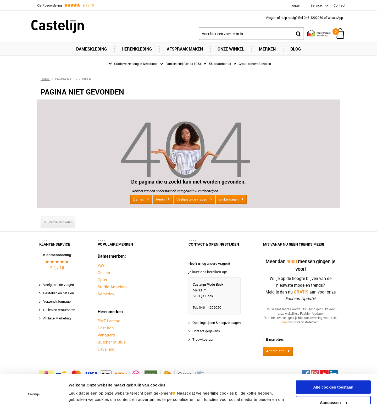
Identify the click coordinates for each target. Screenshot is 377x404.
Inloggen (295, 5)
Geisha (104, 272)
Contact (340, 5)
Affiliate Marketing (57, 318)
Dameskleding (91, 49)
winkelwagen (229, 199)
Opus (102, 279)
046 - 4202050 (210, 307)
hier (284, 322)
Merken (267, 49)
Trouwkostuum (203, 339)
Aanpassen (333, 375)
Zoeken (298, 34)
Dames (138, 199)
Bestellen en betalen (58, 293)
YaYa (102, 265)
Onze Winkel (231, 49)
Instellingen (80, 393)
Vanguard (106, 334)
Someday (106, 293)
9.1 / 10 (57, 268)
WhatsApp (335, 17)
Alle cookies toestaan (333, 360)
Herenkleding (137, 49)
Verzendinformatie (57, 301)
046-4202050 (313, 17)
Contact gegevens (206, 331)
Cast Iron (106, 327)
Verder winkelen (61, 222)
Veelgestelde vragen (191, 199)
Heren (160, 199)
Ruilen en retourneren (59, 309)
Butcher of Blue (112, 342)
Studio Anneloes (112, 286)
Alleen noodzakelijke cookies (333, 391)
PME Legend (109, 320)
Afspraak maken (185, 49)
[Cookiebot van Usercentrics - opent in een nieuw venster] (34, 394)
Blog (295, 49)
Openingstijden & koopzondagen (216, 322)
